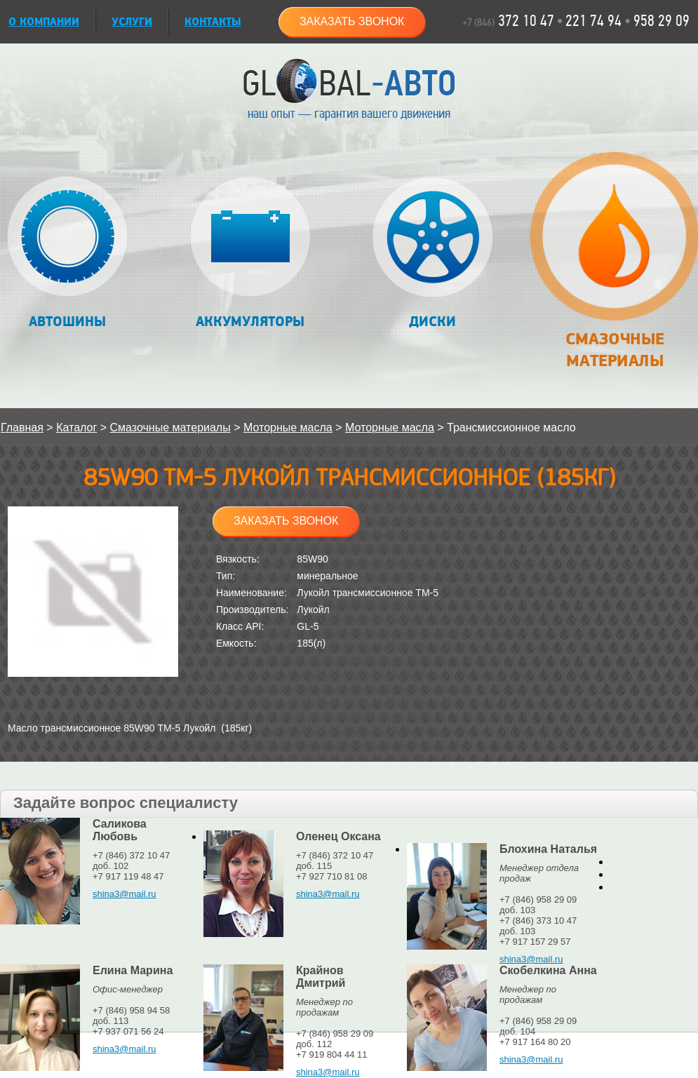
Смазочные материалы (614, 268)
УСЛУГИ (132, 22)
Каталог (76, 427)
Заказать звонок (352, 21)
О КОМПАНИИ (43, 22)
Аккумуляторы (250, 253)
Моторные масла (288, 427)
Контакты (212, 22)
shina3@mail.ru (124, 894)
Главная (22, 427)
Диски (432, 253)
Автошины (68, 253)
